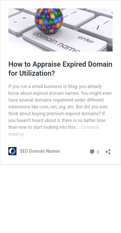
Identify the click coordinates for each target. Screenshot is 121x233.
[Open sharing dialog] (108, 150)
